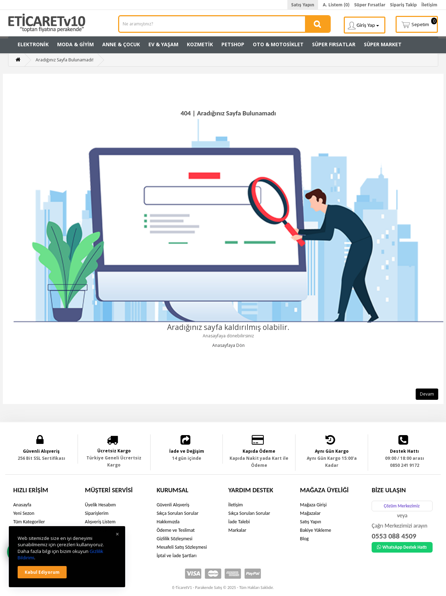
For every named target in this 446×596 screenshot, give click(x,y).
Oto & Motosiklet (278, 44)
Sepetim (419, 24)
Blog (304, 539)
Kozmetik (200, 44)
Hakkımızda (168, 522)
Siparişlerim (97, 513)
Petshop (232, 44)
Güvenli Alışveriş (173, 505)
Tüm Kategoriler (29, 522)
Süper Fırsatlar (370, 5)
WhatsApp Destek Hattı (402, 547)
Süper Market (383, 44)
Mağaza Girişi (313, 505)
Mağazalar (310, 513)
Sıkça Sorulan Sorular (177, 513)
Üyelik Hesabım (100, 505)
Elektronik (33, 44)
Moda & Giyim (75, 44)
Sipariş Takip (403, 5)
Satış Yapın (302, 5)
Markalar (237, 530)
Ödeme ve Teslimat (176, 530)
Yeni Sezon (24, 513)
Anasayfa (22, 505)
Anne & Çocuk (121, 44)
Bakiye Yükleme (315, 530)
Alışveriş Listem (100, 522)
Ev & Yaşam (163, 44)
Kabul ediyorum (42, 572)
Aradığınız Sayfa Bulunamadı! (64, 60)
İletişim (429, 5)
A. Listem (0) (336, 5)
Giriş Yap (363, 25)
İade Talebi (239, 522)
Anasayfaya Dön (228, 345)
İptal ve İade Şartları (176, 556)
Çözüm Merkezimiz (402, 505)
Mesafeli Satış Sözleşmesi (182, 547)
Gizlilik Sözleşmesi (175, 539)
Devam (427, 394)
